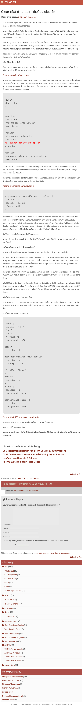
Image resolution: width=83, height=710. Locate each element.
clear (37, 478)
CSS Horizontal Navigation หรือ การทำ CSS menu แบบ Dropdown (34, 451)
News (6, 615)
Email (6, 535)
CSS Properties (10, 577)
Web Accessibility (11, 636)
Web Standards (10, 644)
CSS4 (6, 589)
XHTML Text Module (12, 663)
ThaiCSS (10, 2)
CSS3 (6, 586)
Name (6, 531)
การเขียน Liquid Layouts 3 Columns (20, 458)
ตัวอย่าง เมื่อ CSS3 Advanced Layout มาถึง (21, 417)
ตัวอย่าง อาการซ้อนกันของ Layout (16, 75)
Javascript (8, 611)
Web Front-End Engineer (14, 640)
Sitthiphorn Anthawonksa (27, 17)
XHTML (7, 648)
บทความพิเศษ (9, 668)
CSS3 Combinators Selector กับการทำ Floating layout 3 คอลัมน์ (33, 454)
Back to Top (77, 474)
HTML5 (7, 598)
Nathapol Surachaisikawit (12, 699)
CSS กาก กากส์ (10, 581)
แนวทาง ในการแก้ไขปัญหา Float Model (21, 462)
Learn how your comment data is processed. (52, 556)
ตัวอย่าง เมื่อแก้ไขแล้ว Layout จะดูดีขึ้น (18, 186)
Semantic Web (10, 624)
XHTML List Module (12, 656)
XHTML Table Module (13, 659)
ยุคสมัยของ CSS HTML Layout (26, 490)
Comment (7, 527)
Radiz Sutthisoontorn (10, 683)
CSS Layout (29, 478)
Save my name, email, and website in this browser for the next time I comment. (36, 543)
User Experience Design (14, 628)
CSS (21, 478)
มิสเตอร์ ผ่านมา (7, 695)
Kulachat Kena (8, 703)
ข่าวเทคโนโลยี (9, 619)
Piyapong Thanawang (11, 687)
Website (6, 539)
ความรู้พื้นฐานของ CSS (12, 593)
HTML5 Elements (11, 607)
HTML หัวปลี (9, 602)
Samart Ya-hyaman (10, 691)
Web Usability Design (13, 632)
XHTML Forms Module (13, 652)
